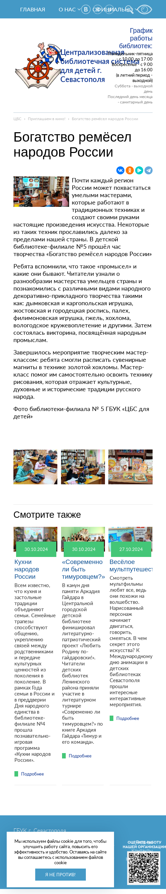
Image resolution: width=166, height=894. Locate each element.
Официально (113, 9)
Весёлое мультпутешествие (137, 565)
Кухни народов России (26, 569)
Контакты (142, 850)
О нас (67, 9)
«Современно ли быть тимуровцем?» (83, 569)
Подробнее (32, 774)
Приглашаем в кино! (46, 118)
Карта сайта (139, 859)
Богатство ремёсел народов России (105, 118)
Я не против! (60, 874)
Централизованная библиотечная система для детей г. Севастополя (100, 66)
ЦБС (17, 118)
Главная (32, 9)
